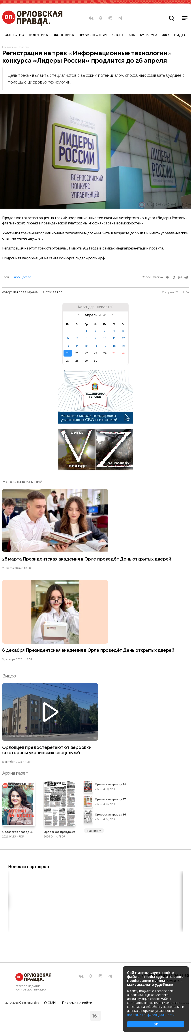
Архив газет (15, 773)
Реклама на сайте (77, 1002)
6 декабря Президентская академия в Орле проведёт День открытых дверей (89, 650)
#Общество (22, 277)
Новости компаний (22, 481)
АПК (132, 35)
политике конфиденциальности (150, 1015)
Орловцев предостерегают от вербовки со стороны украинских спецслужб (47, 750)
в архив (94, 831)
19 (123, 346)
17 (104, 346)
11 (114, 338)
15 (86, 346)
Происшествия (93, 35)
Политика (38, 35)
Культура (148, 35)
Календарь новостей (95, 307)
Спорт (118, 35)
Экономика (63, 35)
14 (77, 346)
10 (104, 338)
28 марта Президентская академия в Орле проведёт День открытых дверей (88, 559)
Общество (14, 35)
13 (67, 346)
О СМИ (50, 1002)
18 (114, 346)
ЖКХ (166, 35)
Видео (180, 35)
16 (95, 346)
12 (123, 338)
